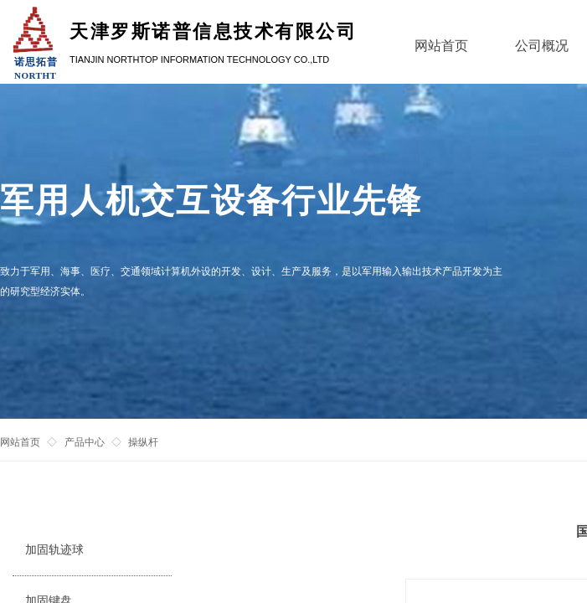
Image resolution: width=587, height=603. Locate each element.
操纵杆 (143, 442)
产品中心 (84, 442)
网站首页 (20, 442)
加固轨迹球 (54, 550)
